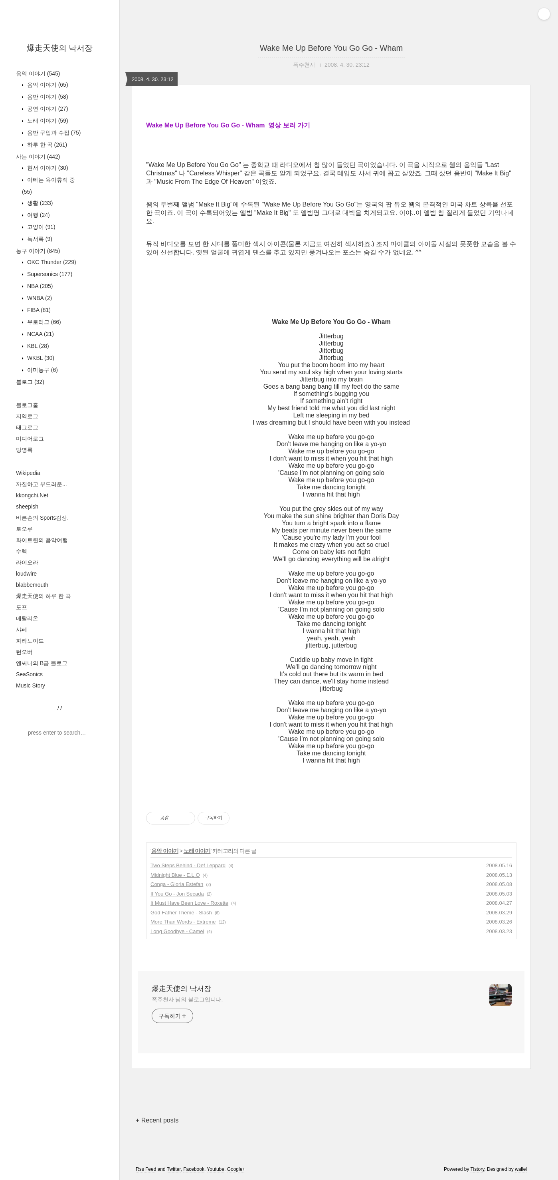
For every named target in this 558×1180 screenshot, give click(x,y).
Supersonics (49, 274)
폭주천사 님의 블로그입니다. (187, 999)
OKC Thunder (51, 262)
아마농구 (42, 370)
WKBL (40, 358)
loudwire (26, 573)
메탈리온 (27, 618)
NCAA (40, 334)
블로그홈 (27, 405)
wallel (521, 1169)
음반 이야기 (47, 96)
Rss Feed (146, 1169)
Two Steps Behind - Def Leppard (188, 865)
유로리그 (43, 322)
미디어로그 (30, 438)
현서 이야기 (47, 168)
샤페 (21, 629)
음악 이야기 (38, 73)
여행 (38, 215)
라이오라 (27, 562)
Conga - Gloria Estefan (176, 884)
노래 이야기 (47, 120)
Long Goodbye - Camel (177, 931)
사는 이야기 (38, 156)
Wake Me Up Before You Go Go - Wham (331, 48)
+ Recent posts (157, 1120)
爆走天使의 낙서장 (60, 48)
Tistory (478, 1169)
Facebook (193, 1169)
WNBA (39, 298)
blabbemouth (32, 585)
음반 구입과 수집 (53, 132)
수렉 (21, 551)
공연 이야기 (47, 108)
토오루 (24, 529)
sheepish (27, 506)
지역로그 (27, 416)
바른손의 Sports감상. (42, 518)
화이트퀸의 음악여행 (42, 540)
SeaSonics (29, 674)
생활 (39, 203)
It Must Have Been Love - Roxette (189, 903)
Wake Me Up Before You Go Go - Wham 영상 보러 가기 (228, 125)
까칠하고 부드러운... (41, 484)
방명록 (24, 450)
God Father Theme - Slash (181, 913)
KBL (37, 346)
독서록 (39, 239)
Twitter (174, 1169)
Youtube (215, 1169)
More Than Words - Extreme (183, 922)
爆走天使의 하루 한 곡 (43, 596)
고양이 (40, 227)
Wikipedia (28, 473)
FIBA (38, 310)
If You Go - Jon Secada (177, 894)
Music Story (30, 685)
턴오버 (24, 652)
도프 (21, 607)
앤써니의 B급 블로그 (41, 663)
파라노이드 (30, 641)
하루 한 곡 (46, 144)
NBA (39, 286)
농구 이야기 (38, 251)
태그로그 (27, 427)
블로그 (30, 382)
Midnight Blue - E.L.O (175, 875)
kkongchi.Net (32, 495)
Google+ (236, 1169)
